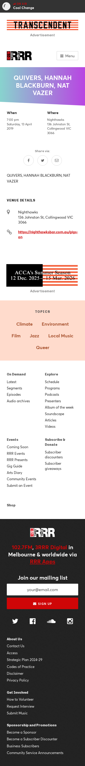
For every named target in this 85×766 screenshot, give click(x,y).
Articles (50, 420)
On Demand (16, 374)
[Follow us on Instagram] (70, 621)
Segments (14, 388)
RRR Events (16, 453)
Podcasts (52, 394)
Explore (51, 374)
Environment (55, 324)
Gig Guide (14, 466)
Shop (11, 505)
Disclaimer (15, 673)
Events (12, 440)
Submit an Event (19, 485)
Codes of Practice (20, 666)
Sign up (42, 604)
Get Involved (17, 693)
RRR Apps (42, 561)
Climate (24, 324)
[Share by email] (56, 160)
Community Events (21, 479)
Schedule (52, 382)
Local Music (60, 336)
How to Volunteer (20, 699)
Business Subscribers (23, 746)
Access (12, 653)
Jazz (34, 336)
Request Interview (20, 706)
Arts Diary (14, 472)
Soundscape (54, 414)
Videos (50, 426)
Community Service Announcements (35, 752)
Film (16, 336)
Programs (52, 388)
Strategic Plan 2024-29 (24, 659)
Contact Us (15, 646)
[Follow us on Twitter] (15, 622)
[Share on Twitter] (42, 160)
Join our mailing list (43, 577)
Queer (42, 347)
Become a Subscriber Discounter (32, 739)
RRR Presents (17, 459)
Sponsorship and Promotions (32, 725)
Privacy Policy (18, 680)
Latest (11, 382)
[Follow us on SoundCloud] (51, 621)
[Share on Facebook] (28, 160)
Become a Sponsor (21, 732)
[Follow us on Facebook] (33, 621)
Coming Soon (17, 447)
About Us (14, 639)
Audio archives (18, 401)
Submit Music (17, 713)
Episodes (14, 394)
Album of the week (59, 407)
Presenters (53, 401)
